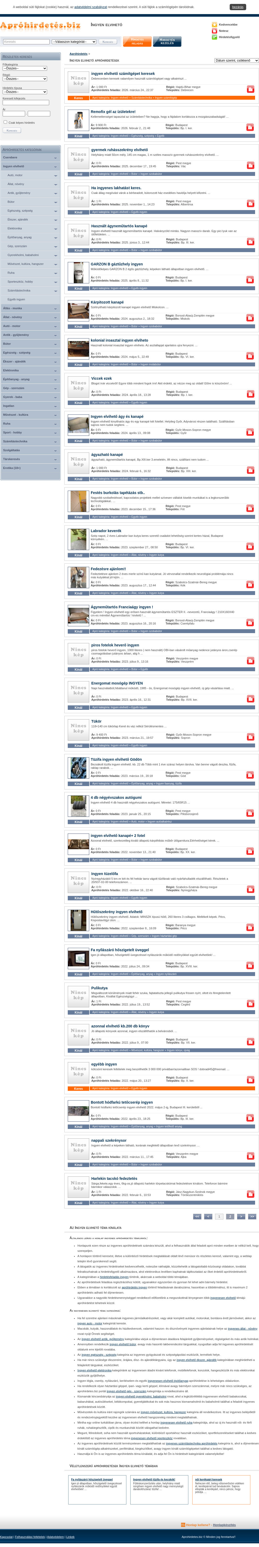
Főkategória (10, 64)
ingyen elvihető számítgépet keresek (123, 74)
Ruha (11, 272)
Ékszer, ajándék (18, 219)
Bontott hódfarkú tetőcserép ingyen (122, 1102)
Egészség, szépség (20, 210)
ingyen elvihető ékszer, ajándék (197, 1359)
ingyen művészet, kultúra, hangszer (163, 1412)
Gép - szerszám (13, 388)
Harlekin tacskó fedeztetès (114, 1178)
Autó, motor (15, 175)
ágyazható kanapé (107, 455)
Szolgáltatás (11, 450)
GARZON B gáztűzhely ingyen (117, 264)
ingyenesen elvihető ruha (176, 1422)
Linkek (70, 1536)
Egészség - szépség (16, 352)
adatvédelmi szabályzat (90, 7)
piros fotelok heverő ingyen (115, 645)
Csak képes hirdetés (22, 122)
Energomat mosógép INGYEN (117, 683)
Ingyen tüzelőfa (104, 874)
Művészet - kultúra (15, 414)
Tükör (96, 721)
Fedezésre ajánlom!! (108, 569)
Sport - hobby (12, 432)
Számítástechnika (19, 290)
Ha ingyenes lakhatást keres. (116, 188)
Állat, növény (16, 184)
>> (252, 1216)
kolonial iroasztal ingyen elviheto (119, 340)
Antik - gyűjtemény (16, 334)
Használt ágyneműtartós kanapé (119, 226)
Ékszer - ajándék (14, 361)
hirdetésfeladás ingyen (114, 1276)
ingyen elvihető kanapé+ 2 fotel (118, 836)
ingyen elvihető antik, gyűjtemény (103, 1339)
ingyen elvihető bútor (123, 1344)
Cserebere (10, 157)
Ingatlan (8, 405)
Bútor (11, 201)
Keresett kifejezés (14, 98)
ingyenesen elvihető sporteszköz (152, 1438)
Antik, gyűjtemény (19, 192)
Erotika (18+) (11, 467)
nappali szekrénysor (109, 1140)
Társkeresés (11, 459)
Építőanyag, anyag (20, 237)
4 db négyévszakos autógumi (116, 797)
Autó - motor (11, 326)
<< (197, 1216)
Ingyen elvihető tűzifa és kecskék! (154, 1479)
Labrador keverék (106, 531)
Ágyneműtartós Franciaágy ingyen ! (122, 607)
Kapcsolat (6, 1536)
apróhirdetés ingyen (134, 1287)
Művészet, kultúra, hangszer (26, 263)
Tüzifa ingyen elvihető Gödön (116, 759)
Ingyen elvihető (13, 166)
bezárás (238, 7)
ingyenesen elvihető (223, 1297)
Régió (6, 74)
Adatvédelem (55, 1536)
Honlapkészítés (224, 1525)
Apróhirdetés (78, 53)
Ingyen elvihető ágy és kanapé (117, 416)
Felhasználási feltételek (30, 1536)
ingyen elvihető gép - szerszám (127, 1391)
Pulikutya (99, 988)
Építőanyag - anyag (16, 379)
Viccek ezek (101, 378)
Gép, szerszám (17, 246)
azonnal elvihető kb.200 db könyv (120, 1026)
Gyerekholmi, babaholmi (23, 255)
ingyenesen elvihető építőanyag (168, 1380)
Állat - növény (12, 317)
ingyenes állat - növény (242, 1328)
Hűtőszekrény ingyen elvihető (117, 912)
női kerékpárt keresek (208, 1479)
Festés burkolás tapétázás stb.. (118, 493)
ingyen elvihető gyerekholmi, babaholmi (141, 1396)
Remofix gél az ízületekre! (113, 112)
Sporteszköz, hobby (20, 281)
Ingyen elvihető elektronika (94, 1370)
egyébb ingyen (104, 1064)
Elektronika (15, 228)
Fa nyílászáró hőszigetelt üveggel (120, 950)
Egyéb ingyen (16, 299)
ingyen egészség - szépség (99, 1354)
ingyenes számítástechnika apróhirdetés (191, 1443)
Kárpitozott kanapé (107, 302)
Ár (4, 109)
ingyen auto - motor (89, 1323)
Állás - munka (12, 308)
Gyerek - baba (12, 396)
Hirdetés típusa (12, 88)
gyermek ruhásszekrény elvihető (119, 150)
